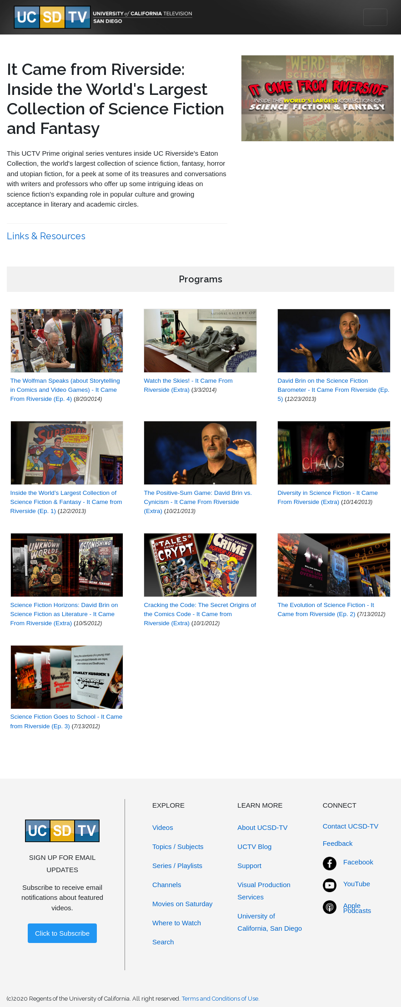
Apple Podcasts (357, 908)
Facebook (358, 862)
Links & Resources (47, 236)
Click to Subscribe (62, 933)
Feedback (338, 843)
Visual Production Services (263, 891)
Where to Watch (176, 923)
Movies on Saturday (182, 904)
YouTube (356, 884)
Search (163, 942)
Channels (166, 885)
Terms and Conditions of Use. (221, 998)
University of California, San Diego (269, 922)
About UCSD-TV (262, 827)
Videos (162, 827)
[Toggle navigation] (375, 17)
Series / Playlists (177, 865)
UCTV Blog (254, 846)
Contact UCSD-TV (351, 826)
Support (249, 865)
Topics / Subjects (178, 846)
